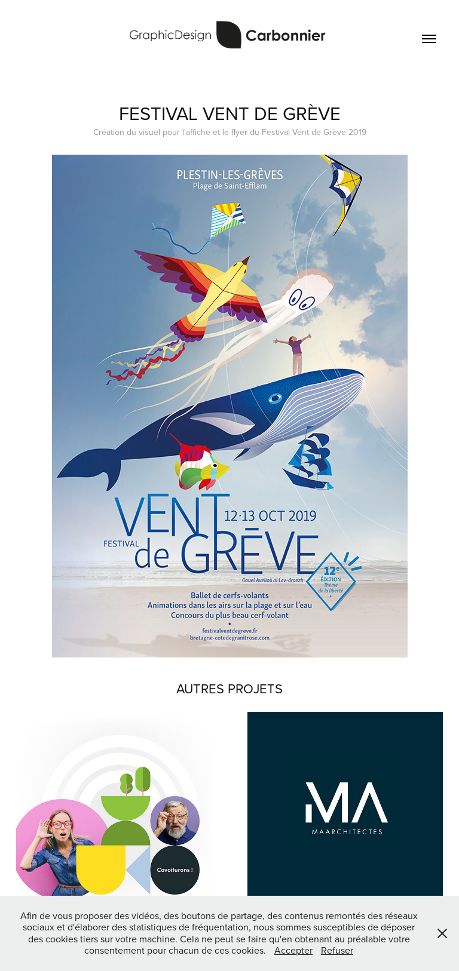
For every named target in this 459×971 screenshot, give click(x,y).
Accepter (293, 950)
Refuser (337, 950)
